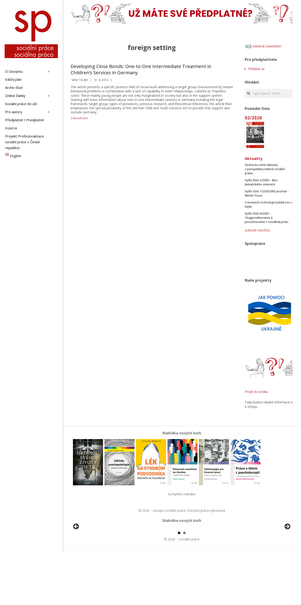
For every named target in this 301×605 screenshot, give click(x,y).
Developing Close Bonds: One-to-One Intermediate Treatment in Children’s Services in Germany (141, 69)
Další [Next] (287, 553)
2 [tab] (184, 586)
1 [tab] (179, 586)
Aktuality (253, 158)
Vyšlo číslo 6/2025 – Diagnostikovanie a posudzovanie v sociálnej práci (266, 217)
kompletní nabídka (181, 494)
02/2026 (253, 118)
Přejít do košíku (256, 392)
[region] (182, 554)
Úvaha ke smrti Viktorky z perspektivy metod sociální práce (265, 169)
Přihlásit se (256, 69)
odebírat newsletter (263, 46)
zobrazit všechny (257, 230)
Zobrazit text (79, 118)
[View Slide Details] (89, 554)
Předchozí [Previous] (76, 553)
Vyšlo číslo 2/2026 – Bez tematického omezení (261, 182)
